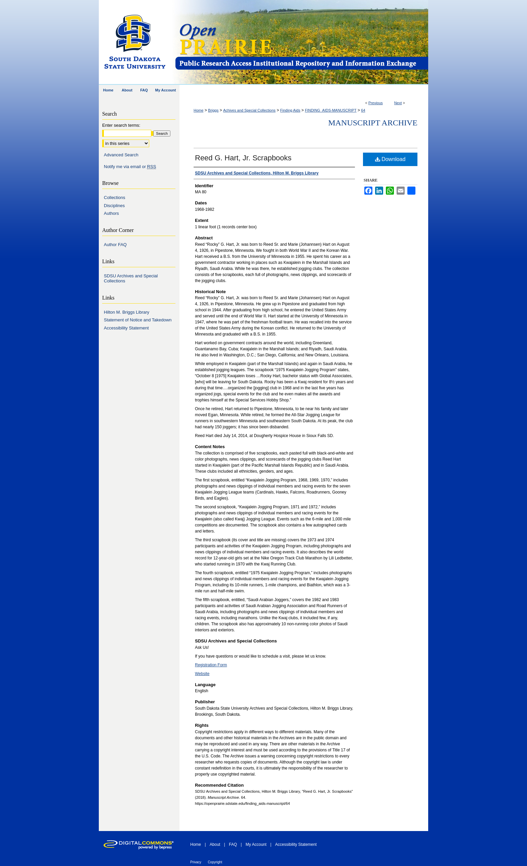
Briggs (213, 110)
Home (198, 110)
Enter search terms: (121, 125)
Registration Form (211, 665)
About (215, 844)
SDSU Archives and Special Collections (131, 278)
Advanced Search (121, 154)
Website (202, 673)
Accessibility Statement (126, 327)
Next (398, 103)
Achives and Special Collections (249, 110)
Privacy (195, 862)
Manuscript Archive (372, 122)
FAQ (233, 844)
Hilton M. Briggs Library (126, 312)
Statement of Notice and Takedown (137, 319)
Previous (375, 103)
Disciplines (114, 205)
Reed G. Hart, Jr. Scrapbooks (243, 158)
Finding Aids (290, 110)
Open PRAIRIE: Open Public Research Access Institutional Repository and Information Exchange (301, 42)
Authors (111, 213)
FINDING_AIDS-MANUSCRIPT (330, 110)
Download (390, 159)
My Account (256, 844)
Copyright (215, 862)
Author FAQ (115, 244)
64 (363, 110)
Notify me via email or (130, 166)
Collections (114, 197)
